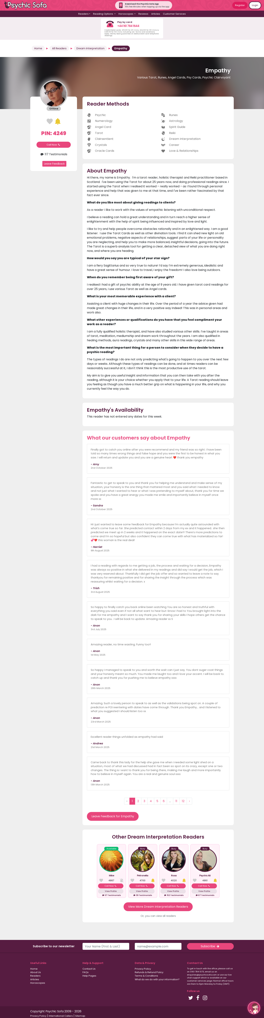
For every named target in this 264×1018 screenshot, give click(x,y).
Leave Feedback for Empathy (112, 816)
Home (38, 48)
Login (255, 5)
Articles (155, 13)
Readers (35, 975)
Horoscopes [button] (126, 13)
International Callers (61, 1015)
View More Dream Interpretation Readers (158, 907)
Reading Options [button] (103, 13)
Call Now (54, 144)
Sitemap (80, 1015)
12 (183, 801)
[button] (253, 1008)
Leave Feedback (54, 164)
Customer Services (174, 13)
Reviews (143, 13)
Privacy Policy (143, 968)
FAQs (85, 972)
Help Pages (89, 975)
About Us (35, 972)
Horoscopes (37, 982)
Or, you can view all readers (158, 916)
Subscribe (210, 946)
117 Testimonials (53, 154)
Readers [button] (83, 13)
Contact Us (89, 968)
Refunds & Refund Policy (149, 972)
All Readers (59, 48)
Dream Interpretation (90, 48)
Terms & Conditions (146, 975)
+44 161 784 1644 (128, 26)
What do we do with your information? (157, 979)
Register (240, 5)
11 (176, 801)
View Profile (111, 891)
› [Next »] (189, 801)
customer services (196, 980)
